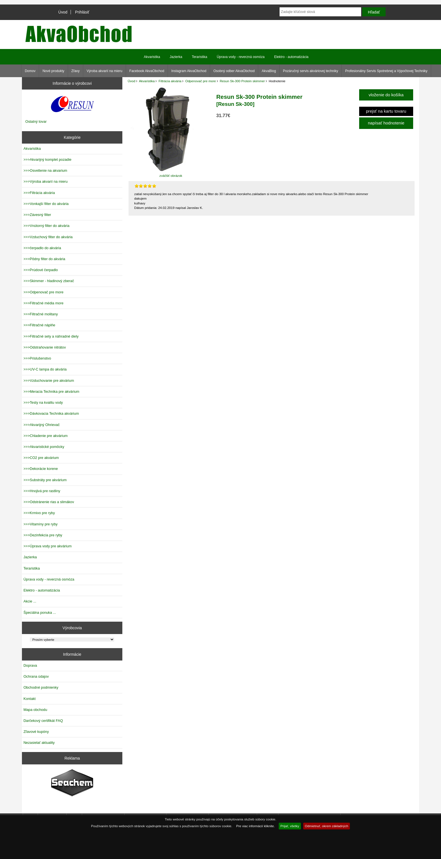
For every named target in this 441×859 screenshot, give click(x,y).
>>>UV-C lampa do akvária (44, 369)
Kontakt (29, 699)
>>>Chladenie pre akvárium (45, 436)
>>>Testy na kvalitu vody (43, 402)
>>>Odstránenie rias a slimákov (48, 502)
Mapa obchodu (35, 710)
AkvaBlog (269, 71)
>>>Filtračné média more (43, 303)
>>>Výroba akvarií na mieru (45, 181)
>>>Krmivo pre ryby (39, 513)
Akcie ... (29, 601)
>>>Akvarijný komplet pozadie (47, 159)
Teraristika (199, 57)
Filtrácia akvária (170, 81)
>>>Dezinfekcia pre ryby (42, 535)
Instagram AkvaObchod (188, 71)
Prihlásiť (82, 12)
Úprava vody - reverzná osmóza (241, 57)
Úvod (62, 12)
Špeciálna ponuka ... (39, 612)
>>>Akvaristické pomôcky (43, 447)
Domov (30, 71)
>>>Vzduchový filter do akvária (48, 237)
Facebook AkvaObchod (146, 71)
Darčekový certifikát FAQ (43, 721)
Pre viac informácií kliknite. (255, 826)
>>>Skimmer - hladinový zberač (48, 281)
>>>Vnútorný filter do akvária (46, 226)
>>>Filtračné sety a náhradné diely (50, 336)
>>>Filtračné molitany (40, 314)
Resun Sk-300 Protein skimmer (242, 81)
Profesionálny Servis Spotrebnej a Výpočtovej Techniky (386, 71)
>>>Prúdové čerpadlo (40, 270)
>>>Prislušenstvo (37, 358)
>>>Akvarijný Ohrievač (41, 425)
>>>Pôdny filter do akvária (44, 259)
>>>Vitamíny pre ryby (40, 524)
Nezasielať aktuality (39, 742)
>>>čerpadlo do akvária (42, 248)
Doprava (30, 665)
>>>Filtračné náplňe (39, 325)
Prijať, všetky (289, 826)
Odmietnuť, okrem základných (326, 826)
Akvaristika (147, 81)
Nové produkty (53, 71)
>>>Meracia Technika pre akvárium (51, 391)
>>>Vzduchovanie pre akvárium (48, 380)
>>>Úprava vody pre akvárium (47, 546)
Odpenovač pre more (200, 81)
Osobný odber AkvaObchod (234, 71)
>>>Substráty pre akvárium (44, 480)
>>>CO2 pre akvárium (41, 458)
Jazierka (176, 57)
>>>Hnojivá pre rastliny (41, 491)
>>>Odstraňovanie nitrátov (44, 347)
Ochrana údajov (36, 676)
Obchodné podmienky (40, 687)
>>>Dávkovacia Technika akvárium (51, 413)
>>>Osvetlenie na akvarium (45, 170)
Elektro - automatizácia (291, 57)
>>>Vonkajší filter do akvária (46, 204)
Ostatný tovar (36, 121)
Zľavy (75, 71)
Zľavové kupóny (36, 731)
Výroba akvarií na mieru (104, 71)
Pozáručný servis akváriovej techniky (310, 71)
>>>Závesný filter (37, 215)
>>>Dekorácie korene (40, 469)
